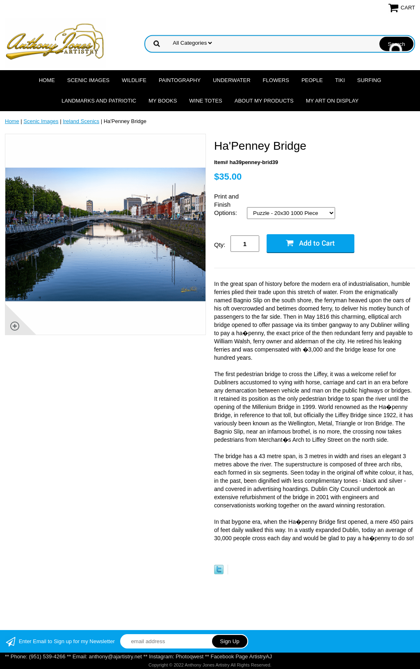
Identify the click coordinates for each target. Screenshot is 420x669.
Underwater (231, 80)
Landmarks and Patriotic (99, 101)
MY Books (162, 101)
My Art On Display (332, 101)
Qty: (220, 244)
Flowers (276, 80)
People (312, 80)
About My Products (264, 101)
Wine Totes (205, 101)
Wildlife (134, 80)
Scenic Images (88, 80)
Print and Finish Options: (226, 204)
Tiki (340, 80)
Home (47, 80)
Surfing (369, 80)
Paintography (180, 80)
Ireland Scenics (81, 121)
